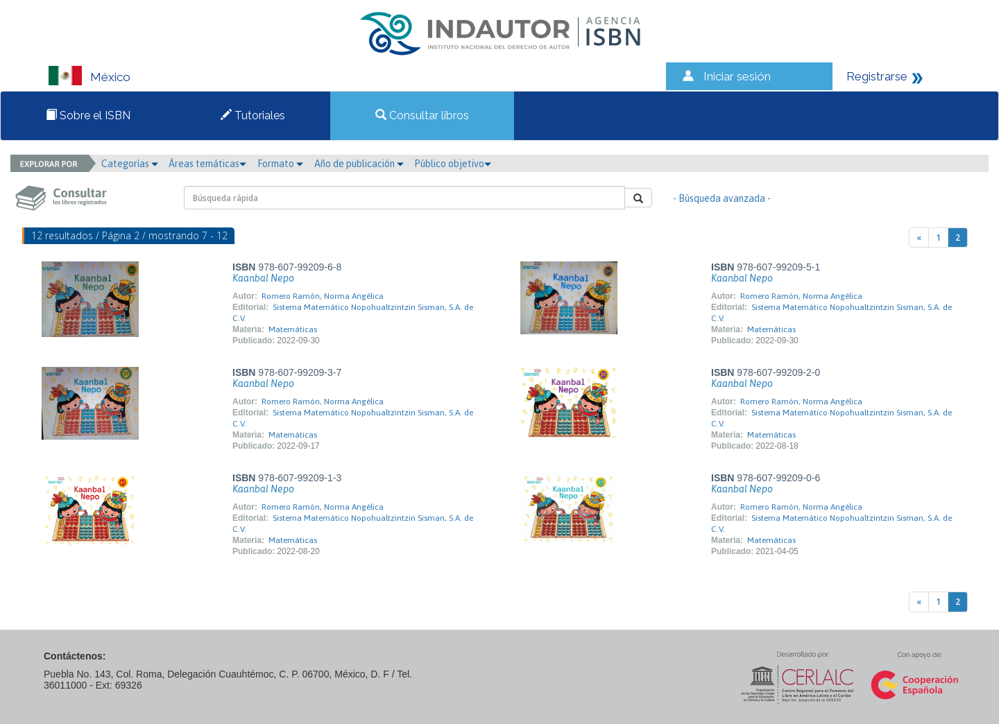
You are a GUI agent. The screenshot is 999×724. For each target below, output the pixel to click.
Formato (280, 163)
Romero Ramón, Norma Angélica (323, 296)
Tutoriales (253, 115)
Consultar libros (422, 115)
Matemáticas (292, 329)
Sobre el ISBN (88, 115)
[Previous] (919, 237)
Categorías (129, 163)
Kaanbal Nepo (263, 278)
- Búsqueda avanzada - (722, 198)
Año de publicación (359, 163)
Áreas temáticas (207, 163)
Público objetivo (452, 163)
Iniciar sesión (737, 76)
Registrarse (876, 76)
